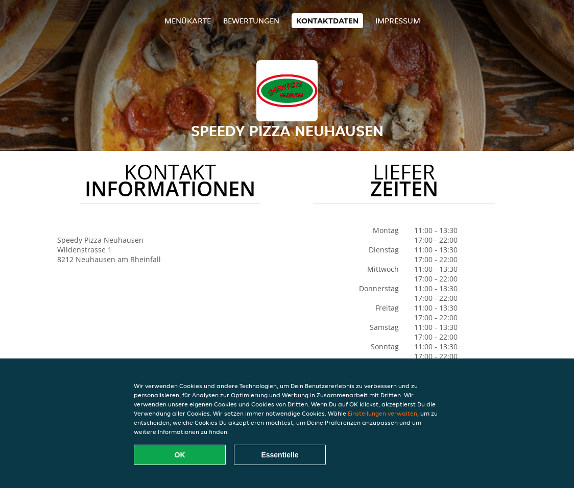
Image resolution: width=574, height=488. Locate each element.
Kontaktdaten (327, 20)
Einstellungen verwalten (382, 413)
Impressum (397, 20)
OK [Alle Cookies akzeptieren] (180, 455)
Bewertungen (251, 20)
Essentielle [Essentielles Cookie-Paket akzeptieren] (279, 455)
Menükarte (187, 20)
